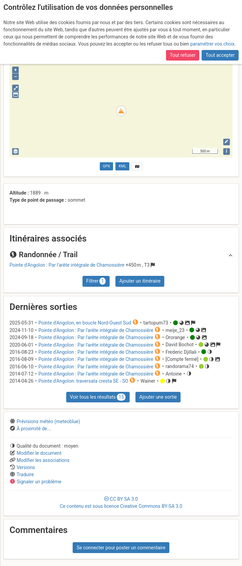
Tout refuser (182, 55)
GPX (106, 166)
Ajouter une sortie (158, 397)
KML (122, 166)
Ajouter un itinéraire (140, 281)
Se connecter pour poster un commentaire (121, 547)
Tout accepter (220, 55)
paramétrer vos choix (212, 44)
